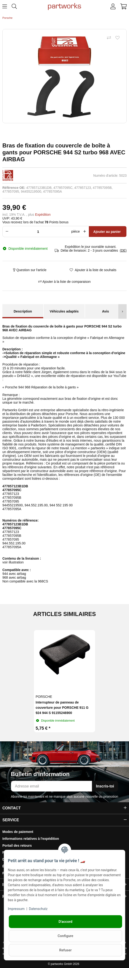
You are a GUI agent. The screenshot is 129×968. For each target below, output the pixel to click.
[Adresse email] (51, 786)
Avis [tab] (105, 311)
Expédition (43, 214)
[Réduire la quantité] (6, 231)
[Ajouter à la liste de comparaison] (108, 38)
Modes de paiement (17, 832)
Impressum (16, 909)
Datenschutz (38, 909)
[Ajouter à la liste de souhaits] (117, 38)
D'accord (65, 921)
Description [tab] (23, 311)
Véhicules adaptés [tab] (64, 311)
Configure (65, 936)
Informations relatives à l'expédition (30, 839)
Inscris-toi (105, 786)
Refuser (65, 950)
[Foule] (39, 231)
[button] (112, 6)
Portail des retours (17, 845)
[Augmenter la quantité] (85, 231)
